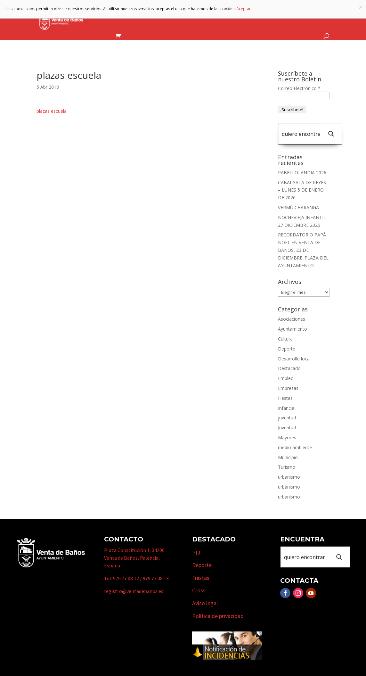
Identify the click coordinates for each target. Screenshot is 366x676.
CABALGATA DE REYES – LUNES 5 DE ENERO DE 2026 (302, 190)
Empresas (245, 17)
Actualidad (311, 17)
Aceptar (243, 9)
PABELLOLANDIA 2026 (302, 172)
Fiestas (285, 398)
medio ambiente (295, 447)
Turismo (208, 17)
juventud (287, 418)
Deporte (286, 349)
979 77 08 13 (156, 578)
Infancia (286, 408)
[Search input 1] (301, 133)
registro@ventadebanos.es (133, 591)
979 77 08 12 (126, 578)
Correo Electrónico (299, 88)
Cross (199, 590)
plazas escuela (52, 111)
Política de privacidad (218, 616)
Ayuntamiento (127, 17)
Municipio (171, 17)
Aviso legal (205, 603)
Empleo (286, 378)
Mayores (287, 437)
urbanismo (289, 477)
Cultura (285, 339)
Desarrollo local (294, 359)
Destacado (289, 368)
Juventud (287, 428)
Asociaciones (291, 319)
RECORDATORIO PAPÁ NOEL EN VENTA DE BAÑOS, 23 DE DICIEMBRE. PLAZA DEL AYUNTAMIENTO (303, 250)
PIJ (196, 552)
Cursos (280, 17)
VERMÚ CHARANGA (298, 207)
